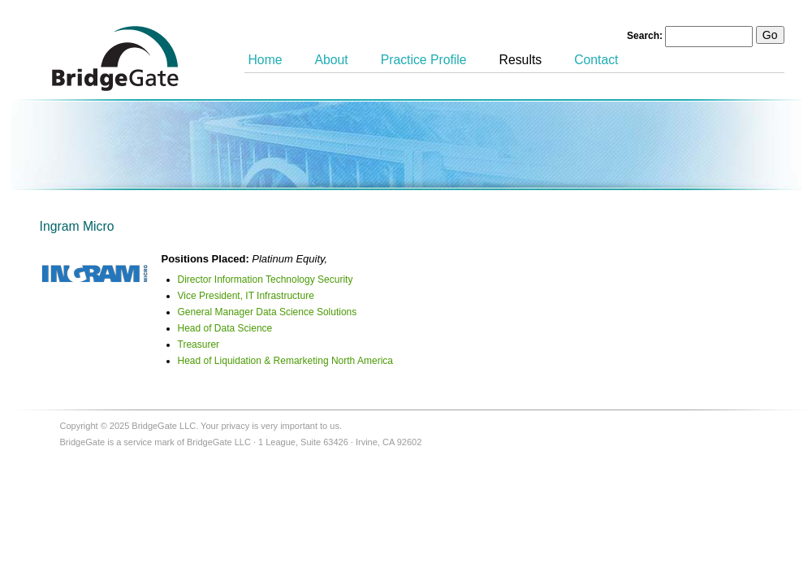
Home (265, 60)
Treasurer (199, 344)
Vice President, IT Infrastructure (246, 295)
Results (520, 60)
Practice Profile (424, 60)
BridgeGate (115, 58)
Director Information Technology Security (265, 279)
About (331, 60)
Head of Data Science (225, 328)
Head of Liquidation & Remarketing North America (285, 360)
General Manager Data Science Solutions (267, 312)
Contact (596, 60)
